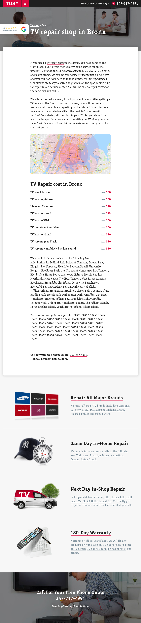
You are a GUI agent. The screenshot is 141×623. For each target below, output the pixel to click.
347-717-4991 (127, 3)
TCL (92, 410)
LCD (107, 497)
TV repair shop (55, 63)
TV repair (34, 25)
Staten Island (88, 459)
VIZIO (85, 410)
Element (100, 410)
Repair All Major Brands (97, 398)
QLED (94, 501)
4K (88, 501)
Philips (85, 414)
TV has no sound (97, 549)
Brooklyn (95, 455)
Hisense (75, 414)
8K (84, 501)
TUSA (12, 3)
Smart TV (76, 501)
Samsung (123, 406)
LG (72, 410)
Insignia (111, 410)
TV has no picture (113, 545)
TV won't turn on (92, 545)
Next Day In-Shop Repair (98, 489)
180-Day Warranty (91, 533)
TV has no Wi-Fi (117, 549)
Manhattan (116, 455)
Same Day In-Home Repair (99, 443)
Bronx (105, 455)
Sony (78, 410)
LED (122, 497)
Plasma (115, 497)
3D (109, 501)
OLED (129, 497)
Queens (75, 459)
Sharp (120, 410)
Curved (103, 501)
